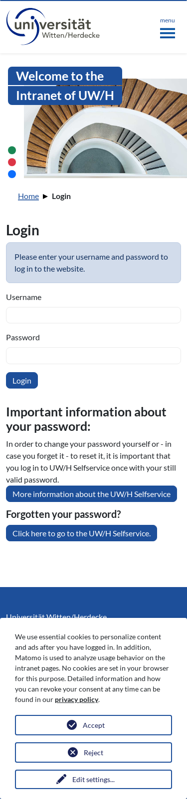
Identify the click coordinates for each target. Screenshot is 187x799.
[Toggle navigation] (167, 26)
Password (23, 337)
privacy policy (76, 699)
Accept (94, 725)
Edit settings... (93, 779)
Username (23, 296)
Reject (93, 752)
